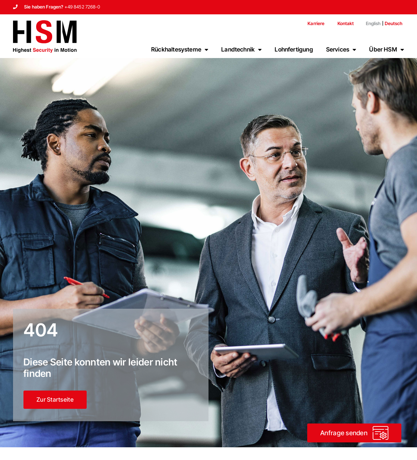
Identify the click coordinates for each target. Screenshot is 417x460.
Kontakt (346, 23)
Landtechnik (241, 49)
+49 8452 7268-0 (82, 6)
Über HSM (386, 49)
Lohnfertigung (294, 49)
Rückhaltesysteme (179, 49)
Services (341, 49)
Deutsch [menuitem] (394, 23)
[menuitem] (371, 23)
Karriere (316, 23)
